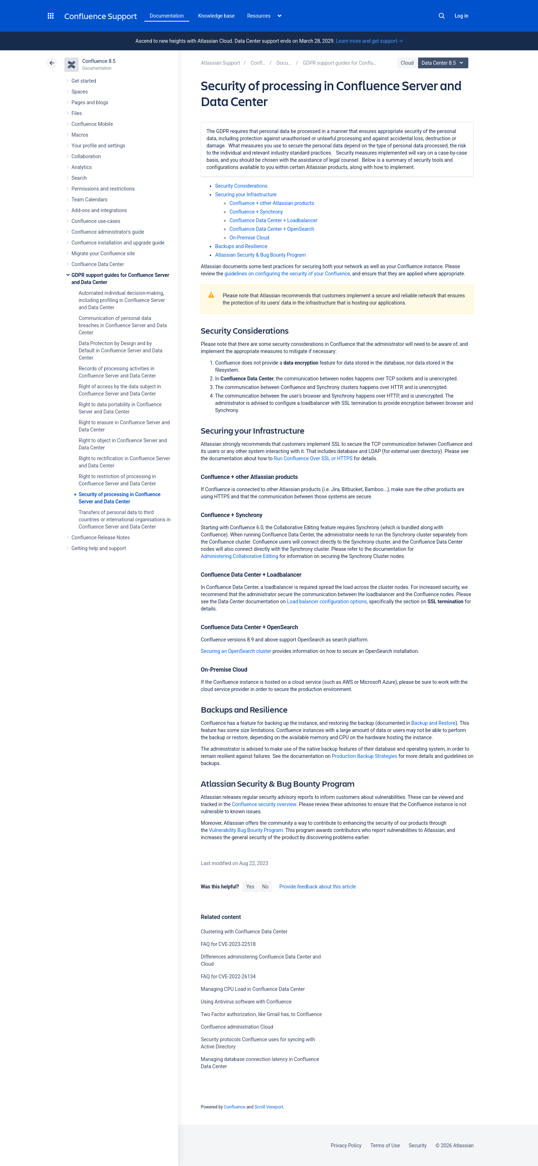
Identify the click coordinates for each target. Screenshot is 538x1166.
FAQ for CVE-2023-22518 (228, 944)
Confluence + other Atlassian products (271, 203)
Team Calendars (89, 199)
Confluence (234, 1107)
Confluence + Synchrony (256, 212)
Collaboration (86, 156)
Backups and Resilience (241, 246)
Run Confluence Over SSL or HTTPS (313, 458)
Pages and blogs (89, 102)
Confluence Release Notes (100, 537)
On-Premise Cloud (249, 238)
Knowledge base (216, 16)
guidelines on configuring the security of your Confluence (287, 273)
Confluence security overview (264, 804)
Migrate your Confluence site (103, 253)
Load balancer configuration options (327, 601)
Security (418, 1145)
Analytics (81, 167)
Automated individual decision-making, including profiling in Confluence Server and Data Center (122, 300)
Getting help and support (98, 548)
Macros (79, 135)
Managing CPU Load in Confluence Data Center (253, 989)
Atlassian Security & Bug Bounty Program (260, 255)
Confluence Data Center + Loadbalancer (273, 220)
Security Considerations (241, 186)
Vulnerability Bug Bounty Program (246, 830)
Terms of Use (385, 1145)
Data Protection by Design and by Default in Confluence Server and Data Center (120, 350)
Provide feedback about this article (317, 887)
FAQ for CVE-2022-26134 (228, 976)
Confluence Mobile (92, 124)
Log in (461, 16)
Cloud (407, 63)
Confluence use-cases (95, 221)
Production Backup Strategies (364, 756)
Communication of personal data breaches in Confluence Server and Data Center (123, 325)
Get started (83, 81)
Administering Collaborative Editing (239, 556)
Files (76, 113)
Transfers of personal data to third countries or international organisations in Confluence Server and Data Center (125, 519)
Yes (250, 887)
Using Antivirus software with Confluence (246, 1002)
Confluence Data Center (97, 264)
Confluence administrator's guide (107, 232)
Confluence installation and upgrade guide (117, 243)
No (265, 887)
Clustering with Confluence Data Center (244, 931)
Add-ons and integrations (99, 210)
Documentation (167, 16)
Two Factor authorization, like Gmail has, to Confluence (261, 1014)
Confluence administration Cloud (237, 1027)
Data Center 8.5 (444, 63)
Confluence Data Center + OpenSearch (271, 229)
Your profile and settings (98, 145)
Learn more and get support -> (369, 41)
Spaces (79, 92)
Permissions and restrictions (103, 189)
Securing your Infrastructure (246, 194)
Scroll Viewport (269, 1107)
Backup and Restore (433, 723)
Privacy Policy (346, 1145)
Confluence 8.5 (99, 61)
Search (441, 16)
